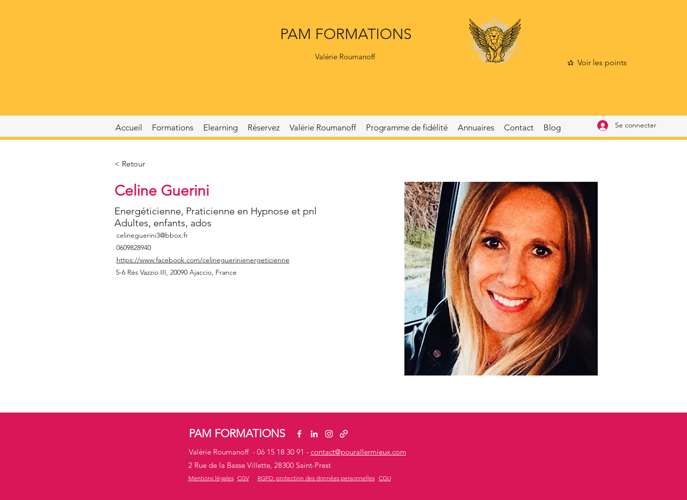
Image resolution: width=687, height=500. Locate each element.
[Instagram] (329, 434)
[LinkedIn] (314, 434)
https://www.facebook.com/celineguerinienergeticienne (202, 259)
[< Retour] (133, 164)
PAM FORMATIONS (346, 34)
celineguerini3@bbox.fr (152, 235)
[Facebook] (299, 434)
